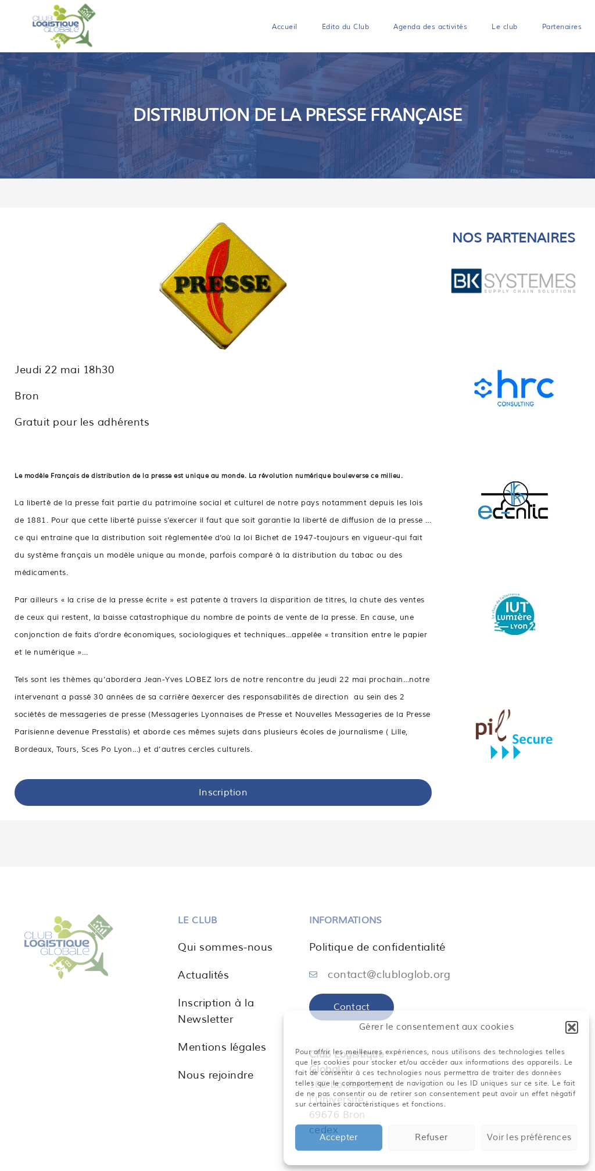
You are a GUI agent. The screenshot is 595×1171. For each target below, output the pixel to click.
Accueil (285, 27)
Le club (505, 27)
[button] (572, 1027)
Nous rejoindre (215, 1075)
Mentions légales (222, 1047)
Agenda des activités (430, 27)
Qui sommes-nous (225, 947)
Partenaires (562, 27)
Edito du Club (346, 27)
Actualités (203, 975)
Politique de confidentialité (377, 947)
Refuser (431, 1137)
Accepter (338, 1137)
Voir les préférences (529, 1137)
